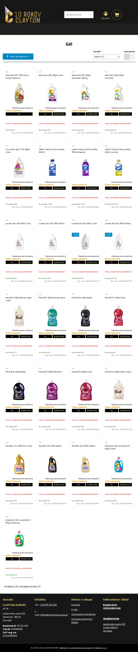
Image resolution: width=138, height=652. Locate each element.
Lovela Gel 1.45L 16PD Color (18, 223)
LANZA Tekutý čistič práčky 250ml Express (85, 151)
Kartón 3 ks (59, 114)
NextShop (63, 648)
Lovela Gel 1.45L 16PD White (52, 223)
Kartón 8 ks (26, 262)
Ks (19, 114)
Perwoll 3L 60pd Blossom (50, 371)
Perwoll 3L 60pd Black (16, 371)
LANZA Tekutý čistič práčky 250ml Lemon (118, 151)
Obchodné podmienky (83, 614)
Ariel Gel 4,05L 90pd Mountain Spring (81, 76)
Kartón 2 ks (92, 262)
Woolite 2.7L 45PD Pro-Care (19, 446)
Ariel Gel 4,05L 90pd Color (51, 75)
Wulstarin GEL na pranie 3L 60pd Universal (18, 521)
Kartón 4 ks (125, 484)
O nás (74, 609)
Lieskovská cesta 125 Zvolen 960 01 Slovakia (114, 628)
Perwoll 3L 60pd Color (82, 371)
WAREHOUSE (111, 618)
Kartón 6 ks (59, 188)
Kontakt (75, 604)
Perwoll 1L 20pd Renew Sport (52, 297)
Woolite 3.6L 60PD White (83, 446)
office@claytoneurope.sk (54, 615)
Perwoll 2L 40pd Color (115, 297)
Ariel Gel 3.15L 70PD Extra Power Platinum (17, 76)
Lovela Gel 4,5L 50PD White (118, 223)
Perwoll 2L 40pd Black (82, 297)
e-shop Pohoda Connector (80, 648)
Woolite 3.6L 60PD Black (50, 446)
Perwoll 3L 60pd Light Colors (118, 371)
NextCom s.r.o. (101, 648)
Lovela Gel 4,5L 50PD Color (84, 223)
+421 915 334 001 (48, 604)
